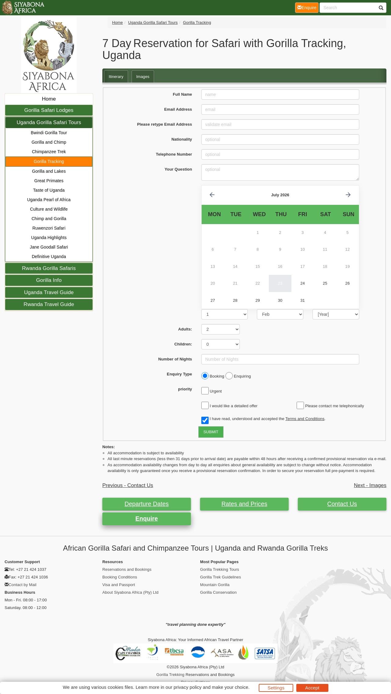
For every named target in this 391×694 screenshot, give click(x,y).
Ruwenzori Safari (48, 228)
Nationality (181, 139)
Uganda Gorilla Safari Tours (48, 122)
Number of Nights (175, 359)
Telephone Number (174, 154)
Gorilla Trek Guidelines (220, 577)
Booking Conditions (119, 577)
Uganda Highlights (49, 237)
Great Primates (49, 180)
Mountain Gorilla (214, 584)
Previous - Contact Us (127, 485)
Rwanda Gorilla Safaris (49, 268)
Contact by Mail (22, 584)
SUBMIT (210, 432)
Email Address (178, 109)
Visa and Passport (118, 584)
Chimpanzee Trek (49, 151)
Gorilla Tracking (49, 161)
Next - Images (370, 485)
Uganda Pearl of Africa (49, 199)
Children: (183, 344)
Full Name (182, 94)
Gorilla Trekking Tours (219, 569)
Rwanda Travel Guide (49, 304)
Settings (276, 687)
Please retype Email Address (164, 124)
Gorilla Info (48, 280)
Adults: (185, 329)
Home (49, 99)
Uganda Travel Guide (49, 292)
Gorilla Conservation (218, 592)
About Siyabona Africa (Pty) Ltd (130, 592)
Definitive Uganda (49, 256)
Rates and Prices (244, 503)
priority (185, 389)
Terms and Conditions (304, 418)
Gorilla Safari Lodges (49, 110)
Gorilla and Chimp (48, 142)
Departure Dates (147, 503)
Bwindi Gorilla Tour (49, 132)
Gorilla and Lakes (49, 171)
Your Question (178, 169)
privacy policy (187, 687)
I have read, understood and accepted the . (263, 419)
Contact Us (342, 503)
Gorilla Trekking (170, 674)
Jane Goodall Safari (49, 247)
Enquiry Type (179, 374)
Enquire (146, 518)
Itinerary (116, 76)
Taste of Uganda (48, 190)
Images (142, 76)
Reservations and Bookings (127, 569)
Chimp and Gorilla (48, 218)
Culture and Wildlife (49, 209)
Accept (312, 687)
